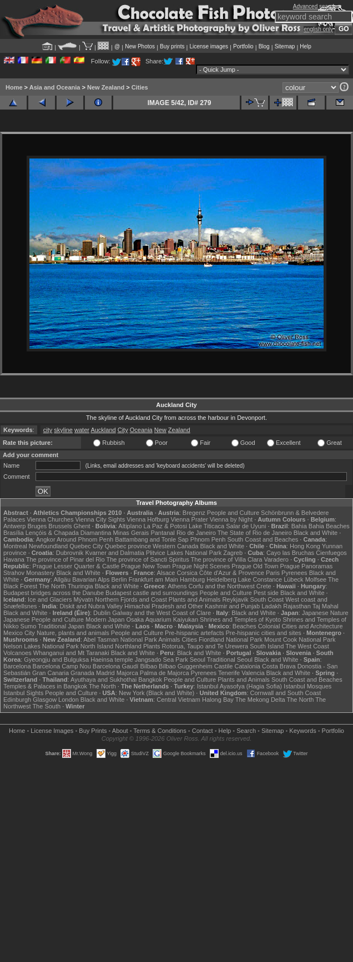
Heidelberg (221, 579)
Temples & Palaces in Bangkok (45, 686)
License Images (52, 730)
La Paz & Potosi (165, 526)
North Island (96, 646)
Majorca (127, 673)
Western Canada (175, 546)
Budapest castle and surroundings (151, 592)
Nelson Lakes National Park (41, 646)
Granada (82, 673)
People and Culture (233, 512)
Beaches (244, 626)
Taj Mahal (325, 606)
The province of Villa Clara (227, 559)
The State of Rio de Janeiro (255, 532)
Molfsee (316, 579)
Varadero (276, 559)
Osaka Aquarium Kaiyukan (162, 619)
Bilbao (148, 666)
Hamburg (192, 579)
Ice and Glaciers (50, 599)
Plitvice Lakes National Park (183, 552)
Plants (151, 646)
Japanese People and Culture (43, 619)
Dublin (101, 612)
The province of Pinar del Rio (65, 559)
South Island (267, 646)
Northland (128, 646)
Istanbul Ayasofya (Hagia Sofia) (239, 686)
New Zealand (105, 87)
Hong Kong (305, 546)
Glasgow (45, 699)
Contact (202, 730)
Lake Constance (260, 579)
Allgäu (62, 579)
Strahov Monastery (28, 572)
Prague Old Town (254, 566)
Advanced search (314, 6)
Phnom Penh (208, 539)
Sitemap (285, 46)
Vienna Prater (189, 519)
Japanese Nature (325, 612)
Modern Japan (104, 619)
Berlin (119, 579)
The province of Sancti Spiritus (148, 559)
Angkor (46, 539)
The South (46, 706)
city (48, 430)
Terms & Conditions (159, 730)
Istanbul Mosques (307, 686)
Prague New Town (145, 566)
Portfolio (243, 46)
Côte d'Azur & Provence (231, 572)
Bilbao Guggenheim (186, 666)
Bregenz (194, 512)
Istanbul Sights (23, 693)
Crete (263, 586)
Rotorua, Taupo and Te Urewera (205, 646)
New (160, 430)
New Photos (140, 46)
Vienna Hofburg (148, 519)
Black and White (315, 532)
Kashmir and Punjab (232, 606)
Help (305, 46)
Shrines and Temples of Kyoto (240, 619)
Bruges (37, 526)
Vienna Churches (50, 519)
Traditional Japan (61, 626)
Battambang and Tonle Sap (152, 539)
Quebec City (86, 546)
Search (246, 730)
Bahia (299, 526)
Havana (13, 559)
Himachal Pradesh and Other (163, 606)
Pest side (266, 592)
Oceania (141, 430)
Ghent (82, 526)
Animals (169, 639)
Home (14, 87)
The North (52, 586)
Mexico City (19, 632)
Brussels (60, 526)
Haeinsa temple (111, 659)
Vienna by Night (231, 519)
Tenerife (229, 673)
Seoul (197, 659)
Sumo (29, 626)
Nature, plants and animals (73, 632)
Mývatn (83, 599)
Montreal (15, 546)
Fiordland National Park (231, 639)
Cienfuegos (331, 552)
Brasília (13, 532)
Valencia (252, 673)
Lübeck (293, 579)
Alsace (166, 572)
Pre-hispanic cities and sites (263, 632)
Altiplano (130, 526)
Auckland (102, 430)
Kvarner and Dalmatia (114, 552)
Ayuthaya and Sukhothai (103, 679)
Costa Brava (279, 666)
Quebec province (128, 546)
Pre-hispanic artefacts (194, 632)
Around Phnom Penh (85, 539)
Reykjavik (235, 599)
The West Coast (307, 646)
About (120, 730)
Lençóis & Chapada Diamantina (69, 532)
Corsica (186, 572)
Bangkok (150, 679)
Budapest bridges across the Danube (53, 592)
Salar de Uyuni (246, 526)
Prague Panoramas (306, 566)
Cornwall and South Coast (285, 693)
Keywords (302, 730)
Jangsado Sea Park (161, 659)
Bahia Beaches (329, 526)
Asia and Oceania (54, 87)
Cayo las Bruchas (290, 552)
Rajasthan (297, 606)
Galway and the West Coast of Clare (161, 612)
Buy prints (172, 46)
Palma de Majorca (164, 673)
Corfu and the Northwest (222, 586)
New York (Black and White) (156, 693)
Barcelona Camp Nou (62, 666)
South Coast (267, 599)
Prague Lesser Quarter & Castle (76, 566)
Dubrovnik (70, 552)
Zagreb (233, 552)
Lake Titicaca (206, 526)
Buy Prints (93, 730)
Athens (177, 586)
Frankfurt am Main (153, 579)
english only (318, 29)
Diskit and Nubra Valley (91, 606)
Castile (223, 666)
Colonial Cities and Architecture (300, 626)
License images (209, 46)
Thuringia (80, 586)
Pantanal (162, 532)
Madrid (105, 673)
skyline (63, 430)
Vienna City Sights (100, 519)
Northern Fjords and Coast (131, 599)
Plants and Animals (195, 599)
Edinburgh (17, 699)
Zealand (179, 430)
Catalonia (247, 666)
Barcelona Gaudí (116, 666)
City (123, 430)
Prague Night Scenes (201, 566)
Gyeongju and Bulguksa (56, 659)
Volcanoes (17, 652)
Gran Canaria (50, 673)
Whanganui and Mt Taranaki (71, 652)
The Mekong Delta (260, 699)
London (68, 699)
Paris (273, 572)
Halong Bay (218, 699)
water (81, 430)
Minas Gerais (131, 532)
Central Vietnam (178, 699)
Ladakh (271, 606)
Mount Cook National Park (299, 639)
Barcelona (17, 666)
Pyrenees (294, 572)
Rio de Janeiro (196, 532)
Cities (140, 87)
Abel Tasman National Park (120, 639)
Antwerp (14, 526)
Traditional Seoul (230, 659)
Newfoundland (48, 546)
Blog (264, 46)
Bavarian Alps (90, 579)
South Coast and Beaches (262, 539)
